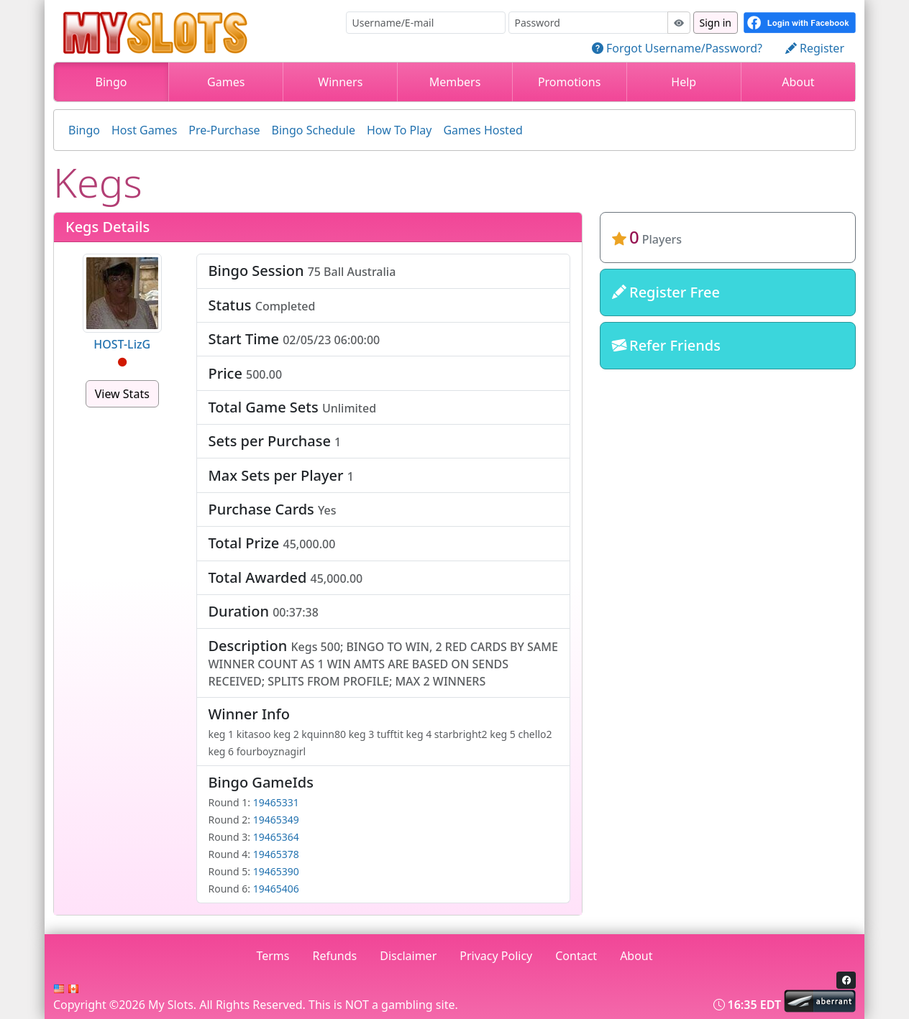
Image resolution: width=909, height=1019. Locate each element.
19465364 (276, 837)
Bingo (111, 82)
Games (226, 82)
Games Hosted (482, 130)
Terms (272, 956)
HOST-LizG (121, 344)
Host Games (144, 130)
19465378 (276, 854)
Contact (576, 956)
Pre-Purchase (224, 130)
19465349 (276, 819)
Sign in (715, 22)
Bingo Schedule (313, 130)
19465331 (276, 802)
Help (683, 82)
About (798, 82)
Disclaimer (408, 956)
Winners (340, 82)
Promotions (569, 82)
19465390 (276, 871)
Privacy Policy (496, 956)
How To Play (399, 130)
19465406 (276, 888)
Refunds (335, 956)
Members (455, 82)
